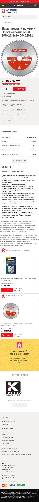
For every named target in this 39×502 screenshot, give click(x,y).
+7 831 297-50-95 (8, 465)
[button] (10, 89)
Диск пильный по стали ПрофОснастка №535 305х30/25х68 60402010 (17, 325)
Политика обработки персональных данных (16, 454)
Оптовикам (5, 434)
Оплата (4, 446)
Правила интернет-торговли (11, 451)
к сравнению (9, 93)
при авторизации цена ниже (11, 84)
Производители (8, 421)
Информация (7, 428)
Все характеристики (19, 160)
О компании (6, 432)
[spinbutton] (6, 89)
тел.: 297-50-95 (18, 5)
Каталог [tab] (19, 17)
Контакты (6, 425)
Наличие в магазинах (19, 110)
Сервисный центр (7, 437)
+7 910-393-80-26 (8, 468)
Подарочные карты (8, 440)
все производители (19, 405)
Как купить (5, 443)
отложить (8, 97)
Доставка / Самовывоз (9, 448)
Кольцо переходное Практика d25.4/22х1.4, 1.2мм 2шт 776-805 (18, 279)
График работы (8, 478)
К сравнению (18, 289)
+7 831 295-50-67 (8, 471)
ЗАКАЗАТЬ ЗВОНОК (9, 475)
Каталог (5, 417)
